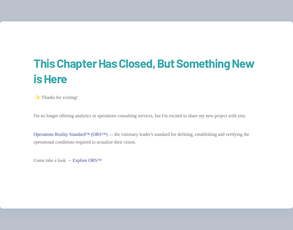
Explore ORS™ (87, 160)
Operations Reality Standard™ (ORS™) (70, 134)
